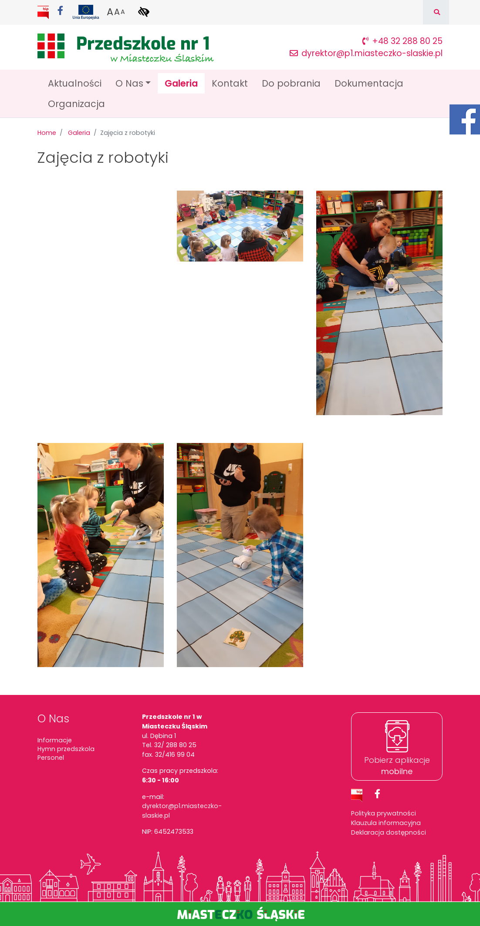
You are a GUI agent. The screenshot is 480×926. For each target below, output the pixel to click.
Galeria (185, 83)
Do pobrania (291, 83)
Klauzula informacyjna (386, 823)
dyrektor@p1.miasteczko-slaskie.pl (366, 53)
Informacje (54, 740)
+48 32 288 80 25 (402, 41)
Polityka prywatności (383, 813)
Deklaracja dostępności (388, 832)
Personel (50, 757)
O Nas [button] (129, 83)
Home (46, 132)
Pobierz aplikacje (397, 765)
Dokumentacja (369, 83)
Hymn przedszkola (66, 749)
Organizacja (76, 103)
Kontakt (230, 83)
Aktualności (74, 83)
